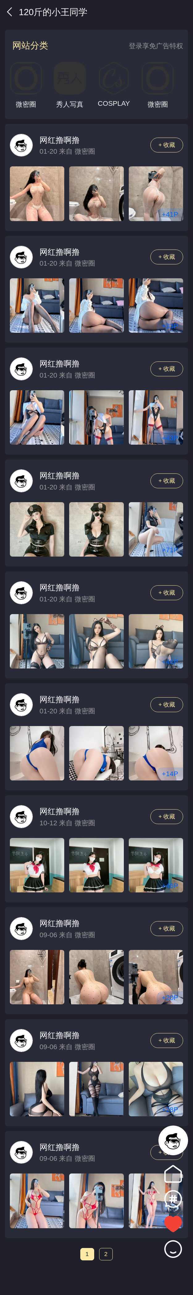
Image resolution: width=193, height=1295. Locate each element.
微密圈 (85, 151)
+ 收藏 (166, 145)
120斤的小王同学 (46, 12)
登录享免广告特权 (156, 46)
